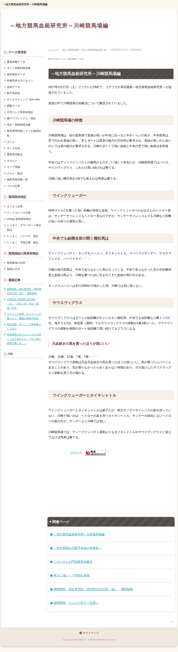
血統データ (13, 86)
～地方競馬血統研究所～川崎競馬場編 (25, 4)
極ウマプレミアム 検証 (21, 118)
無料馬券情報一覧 (17, 179)
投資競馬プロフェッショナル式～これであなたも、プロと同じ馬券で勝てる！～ (24, 339)
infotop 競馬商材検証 (19, 218)
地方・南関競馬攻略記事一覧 (94, 50)
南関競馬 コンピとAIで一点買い (76, 602)
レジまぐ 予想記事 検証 (22, 242)
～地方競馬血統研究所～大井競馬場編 (79, 534)
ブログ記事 (13, 185)
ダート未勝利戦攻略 (19, 67)
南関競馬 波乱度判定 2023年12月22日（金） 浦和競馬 (93, 589)
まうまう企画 (15, 206)
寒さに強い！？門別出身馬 (72, 575)
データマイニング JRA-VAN (23, 99)
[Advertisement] (111, 484)
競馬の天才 (13, 269)
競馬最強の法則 (16, 262)
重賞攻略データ (16, 61)
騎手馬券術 (13, 93)
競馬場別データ (16, 74)
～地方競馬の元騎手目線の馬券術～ (78, 548)
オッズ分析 (13, 148)
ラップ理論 (13, 166)
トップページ (53, 50)
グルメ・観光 (15, 173)
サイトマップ (91, 632)
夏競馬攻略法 (15, 154)
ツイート (76, 452)
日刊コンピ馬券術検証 (20, 112)
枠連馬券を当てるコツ (20, 80)
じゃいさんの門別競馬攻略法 (73, 561)
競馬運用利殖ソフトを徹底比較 (24, 133)
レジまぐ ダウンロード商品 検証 (25, 227)
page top (171, 622)
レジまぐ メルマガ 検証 (22, 236)
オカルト (12, 160)
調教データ (13, 105)
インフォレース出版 (19, 212)
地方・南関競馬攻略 (70, 50)
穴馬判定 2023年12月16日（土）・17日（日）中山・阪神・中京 (23, 304)
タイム (11, 141)
